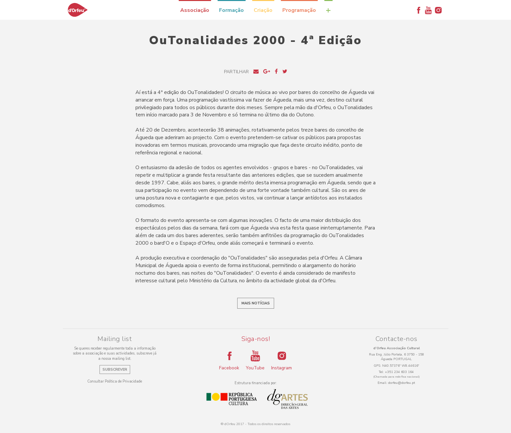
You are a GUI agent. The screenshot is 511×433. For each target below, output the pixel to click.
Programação (299, 10)
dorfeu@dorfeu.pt (401, 383)
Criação (263, 10)
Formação (231, 10)
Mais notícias (255, 303)
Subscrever (114, 369)
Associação (194, 10)
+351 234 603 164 (399, 372)
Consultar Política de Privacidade (114, 381)
